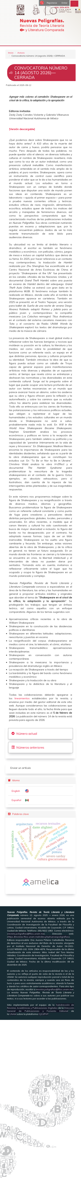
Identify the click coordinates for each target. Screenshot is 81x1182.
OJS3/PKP (43, 1014)
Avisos (21, 52)
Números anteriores (30, 747)
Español (16, 800)
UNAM (13, 1014)
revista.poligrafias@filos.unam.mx (26, 933)
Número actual (26, 733)
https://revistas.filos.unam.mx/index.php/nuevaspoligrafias (38, 936)
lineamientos (23, 698)
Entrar (64, 3)
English (16, 791)
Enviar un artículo (20, 768)
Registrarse (52, 3)
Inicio (10, 52)
